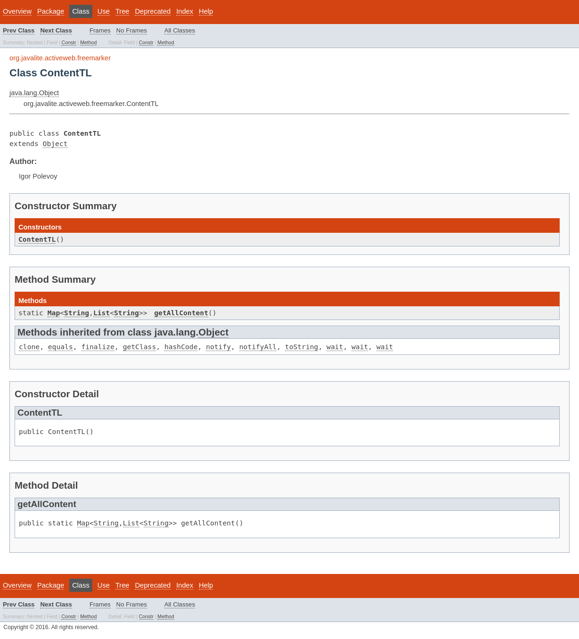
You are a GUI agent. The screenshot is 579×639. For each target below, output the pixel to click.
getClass (139, 347)
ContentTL (37, 239)
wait (334, 347)
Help (206, 11)
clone (29, 347)
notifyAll (258, 347)
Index (184, 11)
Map (54, 313)
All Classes (179, 30)
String (76, 313)
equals (60, 347)
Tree (122, 11)
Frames (100, 30)
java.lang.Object (34, 93)
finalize (97, 347)
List (101, 313)
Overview (17, 11)
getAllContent (181, 313)
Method (88, 42)
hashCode (181, 347)
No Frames (131, 30)
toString (301, 347)
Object (55, 143)
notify (218, 347)
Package (50, 11)
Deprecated (153, 11)
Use (104, 11)
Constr (68, 42)
